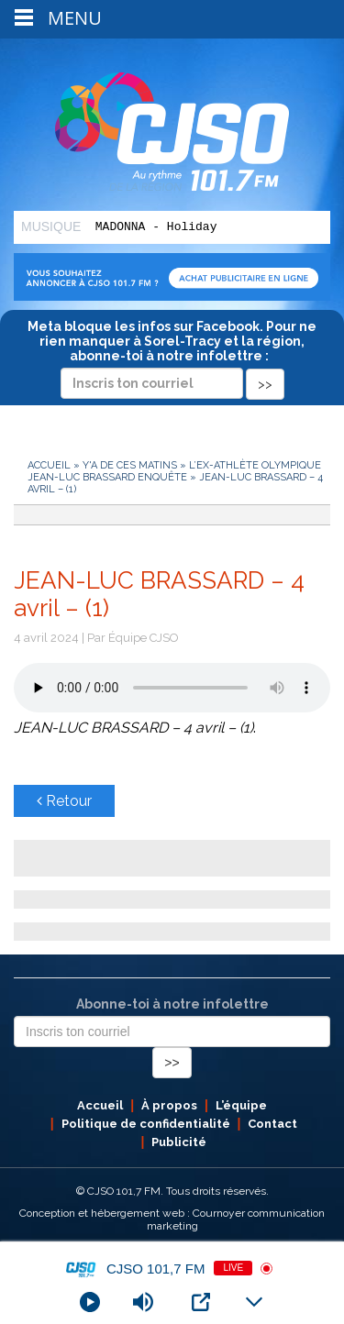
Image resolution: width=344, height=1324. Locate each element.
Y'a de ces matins (130, 465)
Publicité (178, 1142)
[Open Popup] (201, 1302)
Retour (64, 801)
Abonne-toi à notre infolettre (172, 1004)
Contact (272, 1124)
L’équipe (241, 1105)
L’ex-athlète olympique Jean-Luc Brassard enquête (174, 471)
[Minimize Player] (254, 1302)
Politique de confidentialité (145, 1124)
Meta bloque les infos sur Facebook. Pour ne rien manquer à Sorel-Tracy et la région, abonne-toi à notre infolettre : (172, 355)
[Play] (90, 1302)
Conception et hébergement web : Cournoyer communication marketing (172, 1219)
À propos (169, 1105)
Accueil (49, 465)
